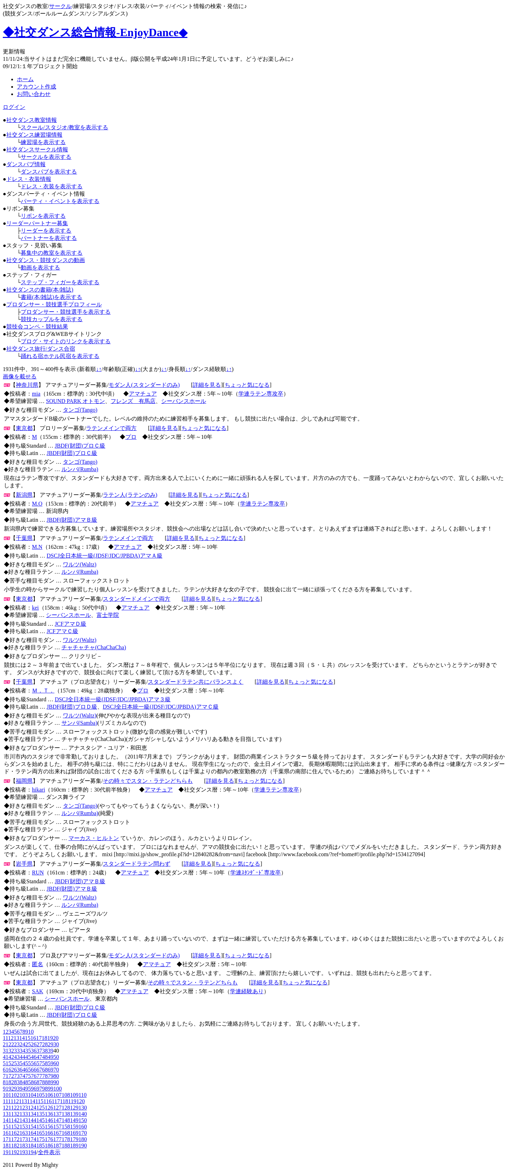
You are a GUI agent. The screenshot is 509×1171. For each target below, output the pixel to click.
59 (50, 1063)
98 (45, 1089)
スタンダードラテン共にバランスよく (195, 682)
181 (7, 1146)
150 (82, 1120)
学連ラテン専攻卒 (260, 394)
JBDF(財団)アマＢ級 (72, 520)
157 (57, 1127)
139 (74, 1114)
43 (17, 1057)
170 (82, 1133)
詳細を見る (207, 385)
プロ (131, 437)
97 (39, 1089)
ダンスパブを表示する (49, 172)
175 (40, 1139)
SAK (37, 991)
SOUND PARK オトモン (75, 401)
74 (22, 1076)
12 (11, 1038)
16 (33, 1038)
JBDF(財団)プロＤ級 (72, 707)
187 (57, 1146)
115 (39, 1101)
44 (22, 1057)
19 (50, 1038)
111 (7, 1101)
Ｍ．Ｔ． (43, 691)
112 (15, 1101)
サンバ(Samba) (79, 723)
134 (32, 1114)
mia (36, 394)
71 (5, 1076)
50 (56, 1057)
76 (34, 1076)
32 (11, 1051)
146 (49, 1120)
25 (28, 1044)
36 (34, 1051)
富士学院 (108, 615)
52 (11, 1063)
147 (57, 1120)
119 (72, 1101)
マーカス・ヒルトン (93, 838)
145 (40, 1120)
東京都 (24, 428)
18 (44, 1038)
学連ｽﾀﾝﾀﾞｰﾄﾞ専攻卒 (255, 873)
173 (23, 1139)
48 (45, 1057)
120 (80, 1101)
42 (11, 1057)
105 (40, 1095)
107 (57, 1095)
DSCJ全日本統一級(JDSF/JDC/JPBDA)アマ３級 (113, 699)
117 (56, 1101)
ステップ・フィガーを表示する (60, 282)
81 (5, 1082)
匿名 (37, 964)
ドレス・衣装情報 (28, 179)
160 (82, 1127)
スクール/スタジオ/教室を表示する (64, 127)
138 (65, 1114)
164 (32, 1133)
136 (49, 1114)
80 (56, 1076)
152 (15, 1127)
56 (34, 1063)
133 (23, 1114)
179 (74, 1139)
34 (22, 1051)
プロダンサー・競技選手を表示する (66, 312)
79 (50, 1076)
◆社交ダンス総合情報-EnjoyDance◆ (95, 32)
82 (11, 1082)
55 (28, 1063)
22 (11, 1044)
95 (28, 1089)
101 (7, 1095)
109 (74, 1095)
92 (11, 1089)
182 (15, 1146)
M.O (37, 504)
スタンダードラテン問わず (136, 864)
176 (49, 1139)
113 (23, 1101)
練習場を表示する (43, 142)
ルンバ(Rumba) (79, 469)
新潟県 (24, 495)
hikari (38, 790)
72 (11, 1076)
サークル (60, 6)
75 (28, 1076)
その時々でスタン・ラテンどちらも (148, 781)
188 (65, 1146)
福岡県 (24, 781)
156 (49, 1127)
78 (45, 1076)
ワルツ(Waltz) (80, 564)
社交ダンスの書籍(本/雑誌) (39, 290)
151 (7, 1127)
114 (31, 1101)
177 (57, 1139)
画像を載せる (20, 376)
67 (39, 1070)
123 (23, 1108)
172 (15, 1139)
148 (65, 1120)
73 (17, 1076)
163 (23, 1133)
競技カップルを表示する (51, 319)
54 (22, 1063)
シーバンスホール (183, 401)
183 (23, 1146)
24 (22, 1044)
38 (45, 1051)
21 (5, 1044)
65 (28, 1070)
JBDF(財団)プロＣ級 (80, 446)
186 (49, 1146)
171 (7, 1139)
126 (49, 1108)
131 (7, 1114)
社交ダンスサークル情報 (37, 149)
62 (11, 1070)
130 (82, 1108)
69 (50, 1070)
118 (64, 1101)
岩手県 (24, 864)
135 (40, 1114)
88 (45, 1082)
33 (17, 1051)
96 (34, 1089)
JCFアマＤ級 (70, 624)
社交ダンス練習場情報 (34, 135)
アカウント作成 (36, 87)
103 (23, 1095)
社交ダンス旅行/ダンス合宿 (40, 349)
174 (32, 1139)
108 (65, 1095)
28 (45, 1044)
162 (15, 1133)
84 (22, 1082)
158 (65, 1127)
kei (35, 608)
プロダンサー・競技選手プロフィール (54, 304)
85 (28, 1082)
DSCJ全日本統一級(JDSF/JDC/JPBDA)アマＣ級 (161, 707)
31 (5, 1051)
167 (57, 1133)
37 (39, 1051)
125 (40, 1108)
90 (56, 1082)
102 (15, 1095)
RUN (38, 873)
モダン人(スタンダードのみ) (144, 385)
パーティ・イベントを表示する (60, 201)
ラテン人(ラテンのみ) (130, 495)
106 (49, 1095)
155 (40, 1127)
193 (23, 1152)
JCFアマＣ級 (62, 631)
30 (56, 1044)
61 (5, 1070)
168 (65, 1133)
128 (65, 1108)
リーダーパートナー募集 (37, 223)
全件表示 (49, 1152)
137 (57, 1114)
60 (56, 1063)
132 (15, 1114)
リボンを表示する (43, 216)
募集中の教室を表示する (51, 253)
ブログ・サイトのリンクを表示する (66, 341)
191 (7, 1152)
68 (45, 1070)
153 (23, 1127)
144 (32, 1120)
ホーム (25, 79)
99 (50, 1089)
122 (15, 1108)
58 (45, 1063)
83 (17, 1082)
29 (50, 1044)
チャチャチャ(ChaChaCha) (93, 647)
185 (40, 1146)
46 (34, 1057)
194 (32, 1152)
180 (82, 1139)
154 (32, 1127)
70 (56, 1070)
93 (17, 1089)
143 (23, 1120)
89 (50, 1082)
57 (39, 1063)
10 (31, 1032)
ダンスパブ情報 (26, 164)
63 (17, 1070)
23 (17, 1044)
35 (28, 1051)
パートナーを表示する (49, 238)
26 (34, 1044)
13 (16, 1038)
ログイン (14, 107)
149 (74, 1120)
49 (50, 1057)
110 (82, 1095)
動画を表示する (40, 268)
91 (5, 1089)
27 (39, 1044)
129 (74, 1108)
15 (28, 1038)
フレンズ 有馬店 (133, 401)
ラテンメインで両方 (111, 428)
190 (82, 1146)
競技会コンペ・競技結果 (37, 327)
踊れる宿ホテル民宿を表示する (60, 356)
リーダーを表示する (46, 231)
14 (22, 1038)
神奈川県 (27, 385)
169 (74, 1133)
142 (15, 1120)
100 (57, 1089)
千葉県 (24, 538)
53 (17, 1063)
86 (34, 1082)
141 (7, 1120)
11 (5, 1038)
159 (74, 1127)
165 (40, 1133)
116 (48, 1101)
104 (32, 1095)
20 (56, 1038)
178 (65, 1139)
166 (49, 1133)
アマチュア (143, 394)
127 (57, 1108)
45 (28, 1057)
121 (7, 1108)
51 (5, 1063)
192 (15, 1152)
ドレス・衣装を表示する (51, 186)
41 (5, 1057)
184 (32, 1146)
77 (39, 1076)
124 (32, 1108)
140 (82, 1114)
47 (39, 1057)
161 (7, 1133)
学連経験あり (247, 991)
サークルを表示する (46, 157)
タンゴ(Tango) (80, 410)
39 (50, 1051)
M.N (37, 547)
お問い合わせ (34, 94)
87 (39, 1082)
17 (39, 1038)
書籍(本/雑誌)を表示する (51, 297)
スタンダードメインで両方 (136, 599)
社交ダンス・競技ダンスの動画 (45, 260)
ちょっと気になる (247, 385)
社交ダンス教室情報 (31, 120)
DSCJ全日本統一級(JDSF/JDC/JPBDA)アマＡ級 (105, 556)
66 (34, 1070)
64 (22, 1070)
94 (22, 1089)
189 (74, 1146)
